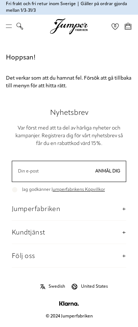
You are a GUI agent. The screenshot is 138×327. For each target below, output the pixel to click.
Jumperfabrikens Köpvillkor (78, 190)
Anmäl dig (107, 171)
